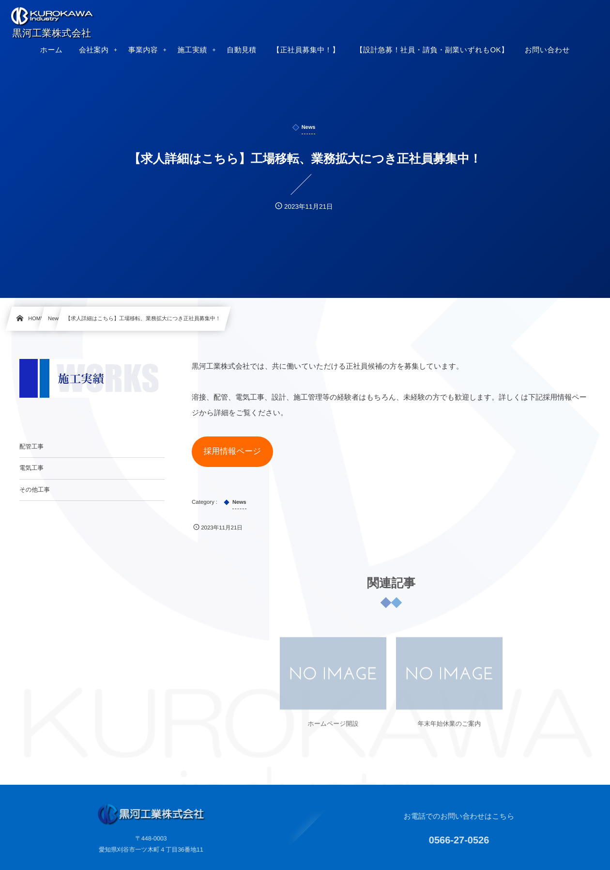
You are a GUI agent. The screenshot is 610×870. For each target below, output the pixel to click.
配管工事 (31, 446)
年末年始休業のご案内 (449, 729)
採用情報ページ (232, 451)
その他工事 (34, 489)
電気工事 (31, 468)
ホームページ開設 (332, 729)
